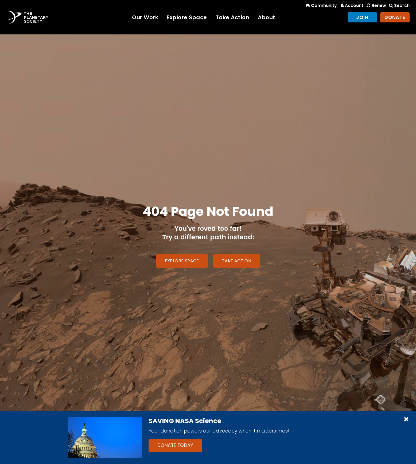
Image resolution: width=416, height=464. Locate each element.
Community (321, 5)
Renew (376, 5)
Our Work (145, 17)
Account (351, 5)
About (266, 17)
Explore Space (187, 17)
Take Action (233, 17)
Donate (394, 17)
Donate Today (175, 445)
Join (362, 17)
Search (399, 5)
